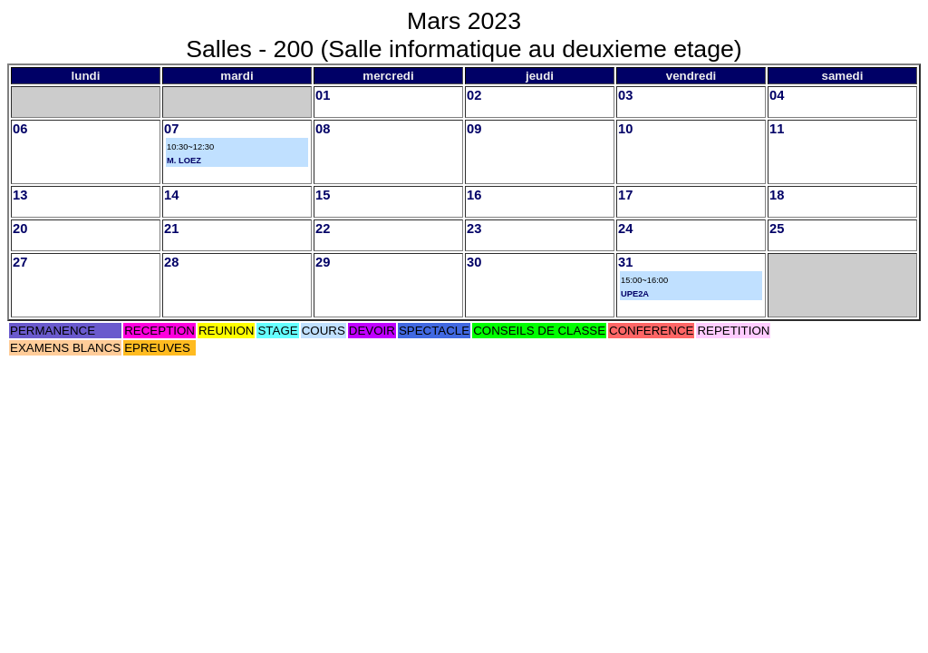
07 (171, 129)
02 (474, 95)
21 (171, 228)
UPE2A (635, 293)
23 (474, 228)
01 (322, 95)
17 (625, 195)
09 (474, 129)
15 (322, 195)
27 (20, 262)
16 (474, 195)
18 (776, 195)
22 (322, 228)
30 (474, 262)
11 (776, 129)
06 (20, 129)
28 (171, 262)
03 (625, 95)
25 (776, 228)
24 (625, 228)
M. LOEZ (184, 160)
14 (171, 195)
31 (625, 262)
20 (20, 228)
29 (322, 262)
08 (322, 129)
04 (776, 95)
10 (625, 129)
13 (20, 195)
